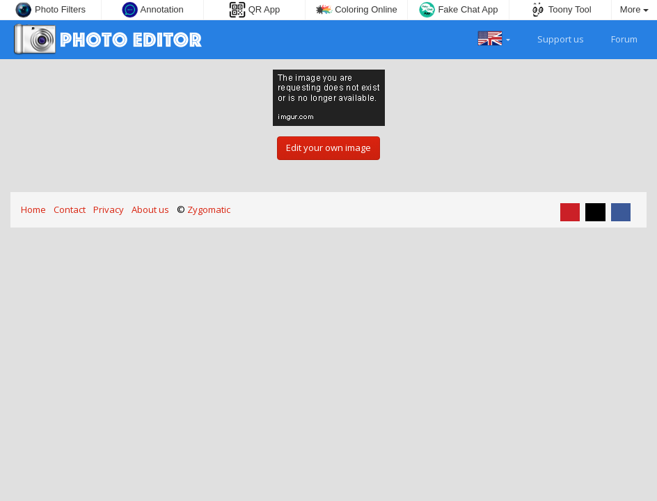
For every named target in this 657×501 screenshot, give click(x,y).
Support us (552, 37)
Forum (616, 37)
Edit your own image (328, 147)
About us (150, 209)
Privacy (108, 209)
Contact (70, 209)
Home (33, 209)
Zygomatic (208, 209)
